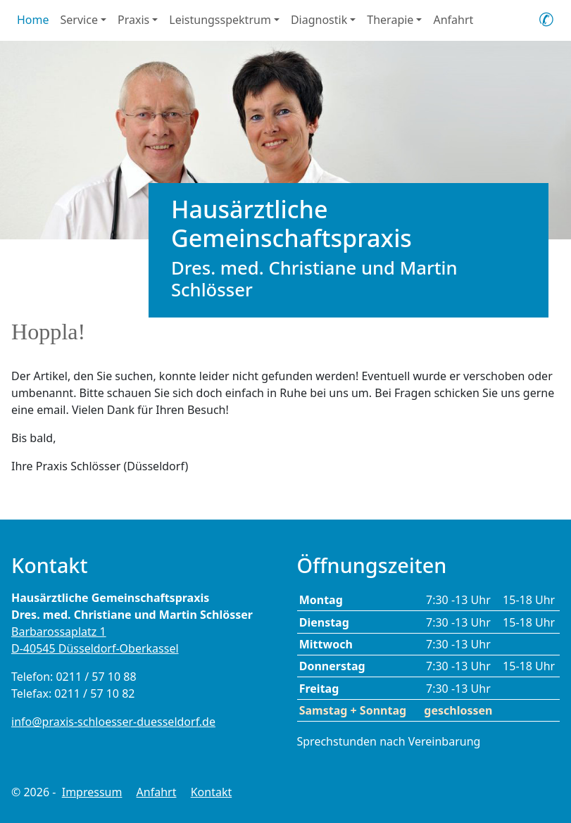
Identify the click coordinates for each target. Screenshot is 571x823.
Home (33, 19)
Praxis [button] (133, 19)
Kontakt (211, 792)
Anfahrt (453, 19)
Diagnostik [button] (319, 19)
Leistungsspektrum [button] (220, 19)
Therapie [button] (390, 19)
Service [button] (79, 19)
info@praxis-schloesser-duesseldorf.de (113, 721)
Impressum (92, 792)
